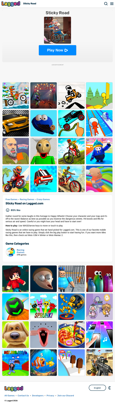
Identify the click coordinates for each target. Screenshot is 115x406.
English (97, 388)
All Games (9, 395)
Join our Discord (65, 395)
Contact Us (23, 395)
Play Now (55, 50)
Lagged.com (14, 388)
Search (106, 3)
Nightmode (110, 388)
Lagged (11, 4)
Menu (112, 3)
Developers (37, 395)
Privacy (50, 395)
